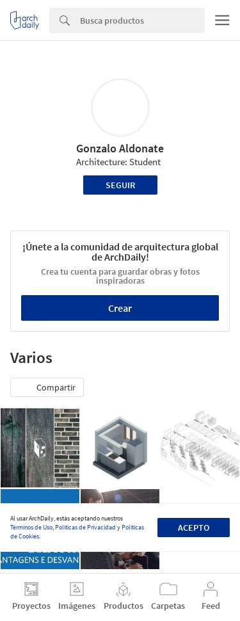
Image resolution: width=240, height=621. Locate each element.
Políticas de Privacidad (85, 527)
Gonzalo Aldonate (120, 148)
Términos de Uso (31, 527)
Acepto (193, 527)
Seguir (120, 185)
